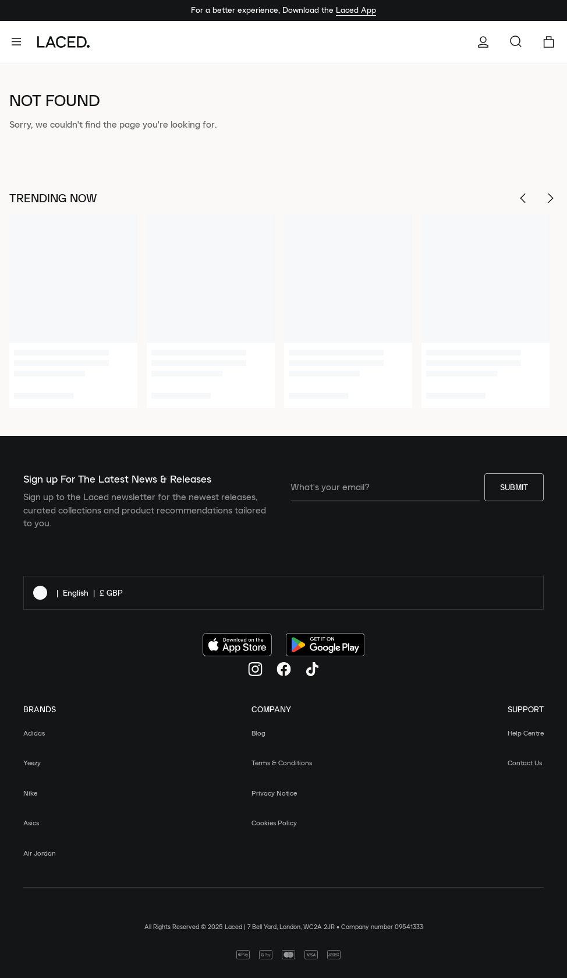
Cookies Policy (274, 822)
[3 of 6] (348, 311)
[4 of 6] (485, 311)
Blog (258, 733)
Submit (514, 487)
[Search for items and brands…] (515, 42)
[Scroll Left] (523, 198)
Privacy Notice (274, 793)
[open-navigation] (21, 42)
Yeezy (32, 762)
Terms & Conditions (281, 762)
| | (78, 593)
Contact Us (525, 762)
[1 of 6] (73, 311)
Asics (31, 822)
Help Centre (526, 733)
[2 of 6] (211, 311)
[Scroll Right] (551, 198)
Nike (30, 793)
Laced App (356, 10)
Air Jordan (39, 853)
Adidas (34, 733)
